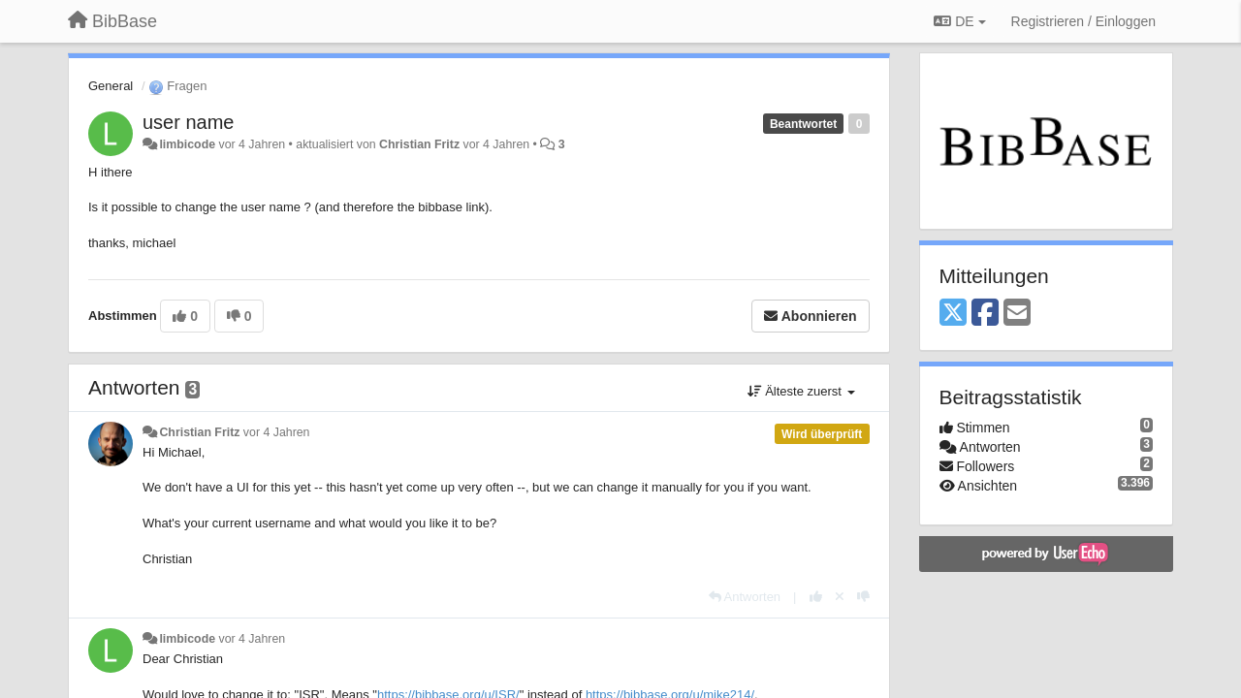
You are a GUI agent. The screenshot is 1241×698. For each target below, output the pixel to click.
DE (959, 21)
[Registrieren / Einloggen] (1083, 21)
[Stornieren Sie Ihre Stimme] (839, 596)
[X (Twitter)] (953, 314)
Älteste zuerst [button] (801, 391)
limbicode (187, 144)
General (110, 86)
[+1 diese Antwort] (816, 596)
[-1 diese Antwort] (863, 596)
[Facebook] (985, 314)
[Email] (1017, 314)
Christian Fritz (419, 144)
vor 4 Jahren (276, 432)
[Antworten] (744, 596)
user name (189, 122)
